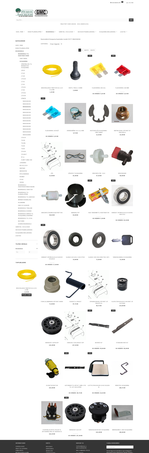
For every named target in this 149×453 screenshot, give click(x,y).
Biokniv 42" (99, 329)
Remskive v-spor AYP (52, 329)
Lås (52, 168)
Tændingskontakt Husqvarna (98, 412)
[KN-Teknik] (34, 12)
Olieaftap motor (52, 370)
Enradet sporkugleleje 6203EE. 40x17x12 (122, 206)
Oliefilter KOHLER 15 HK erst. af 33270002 (122, 291)
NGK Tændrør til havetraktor (98, 205)
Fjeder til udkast (75, 290)
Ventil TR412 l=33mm (75, 86)
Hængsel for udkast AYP (75, 329)
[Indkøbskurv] (116, 2)
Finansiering (20, 442)
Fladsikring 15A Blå (52, 127)
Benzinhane (122, 168)
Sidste (92, 50)
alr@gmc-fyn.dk (85, 432)
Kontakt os (19, 439)
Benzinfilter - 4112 (99, 168)
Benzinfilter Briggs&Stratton (51, 205)
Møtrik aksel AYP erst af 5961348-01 (122, 128)
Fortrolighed (20, 428)
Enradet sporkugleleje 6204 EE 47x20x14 (52, 248)
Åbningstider (20, 440)
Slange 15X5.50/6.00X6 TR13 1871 (98, 247)
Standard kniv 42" (122, 329)
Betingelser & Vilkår (22, 434)
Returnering (20, 436)
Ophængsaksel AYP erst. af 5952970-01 (99, 291)
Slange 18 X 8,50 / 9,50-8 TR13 (75, 247)
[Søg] (131, 19)
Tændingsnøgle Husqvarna (122, 247)
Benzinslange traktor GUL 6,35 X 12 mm (26, 288)
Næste (86, 50)
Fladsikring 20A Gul (99, 86)
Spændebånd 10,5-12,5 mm (75, 127)
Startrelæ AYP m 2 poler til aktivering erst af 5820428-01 (52, 413)
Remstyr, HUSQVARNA (122, 370)
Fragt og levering (21, 430)
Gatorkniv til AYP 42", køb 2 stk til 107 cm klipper (75, 371)
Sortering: (44, 44)
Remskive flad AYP (75, 412)
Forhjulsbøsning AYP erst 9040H (52, 290)
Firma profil (19, 432)
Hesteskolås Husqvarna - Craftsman (99, 128)
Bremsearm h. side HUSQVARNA (122, 412)
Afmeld (116, 439)
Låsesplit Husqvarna (75, 168)
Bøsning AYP (75, 205)
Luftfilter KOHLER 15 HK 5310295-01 (99, 371)
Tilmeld (110, 439)
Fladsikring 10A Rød (122, 86)
